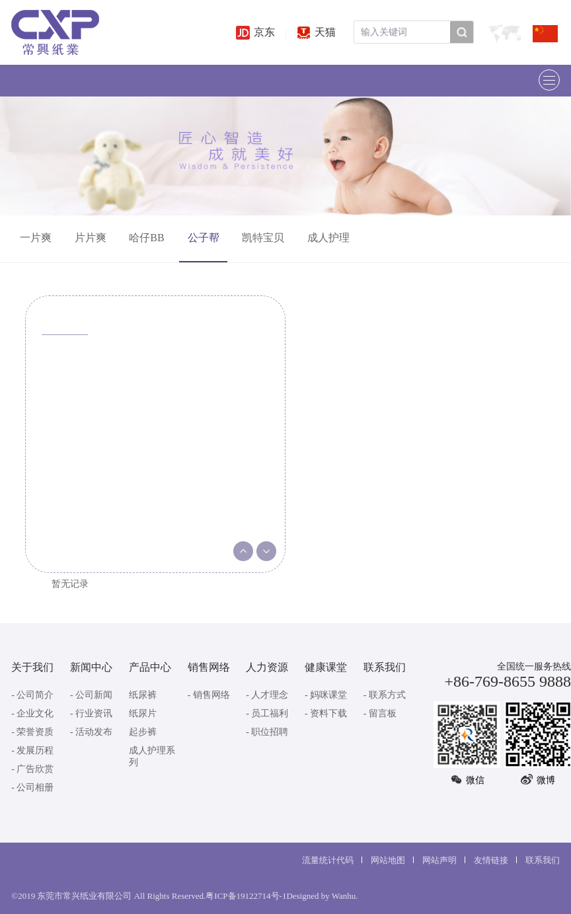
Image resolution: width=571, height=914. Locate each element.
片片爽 (90, 237)
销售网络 (209, 667)
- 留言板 (380, 713)
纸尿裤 (143, 695)
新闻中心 (91, 667)
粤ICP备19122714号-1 (246, 896)
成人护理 (328, 237)
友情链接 (491, 860)
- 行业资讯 (91, 713)
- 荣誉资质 (32, 732)
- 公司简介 (32, 695)
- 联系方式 (384, 695)
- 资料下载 (326, 713)
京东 (255, 32)
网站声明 (439, 860)
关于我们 (32, 667)
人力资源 (267, 667)
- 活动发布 (91, 732)
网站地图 (388, 860)
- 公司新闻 (91, 695)
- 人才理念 (267, 695)
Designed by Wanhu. (322, 896)
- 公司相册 (32, 787)
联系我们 (384, 667)
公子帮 (203, 237)
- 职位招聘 (267, 732)
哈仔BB (146, 237)
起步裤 (143, 732)
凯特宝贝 (263, 237)
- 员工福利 (267, 713)
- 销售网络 (209, 695)
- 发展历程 (32, 750)
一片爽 (36, 237)
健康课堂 (326, 667)
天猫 (316, 32)
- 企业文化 (32, 713)
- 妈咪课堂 (326, 695)
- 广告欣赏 (32, 769)
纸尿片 (143, 713)
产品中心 (150, 667)
